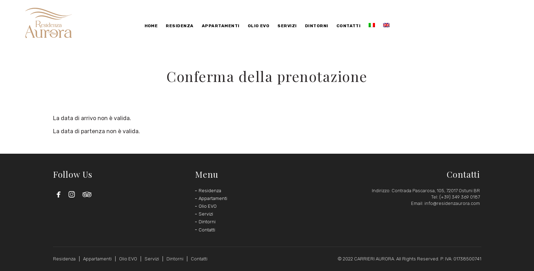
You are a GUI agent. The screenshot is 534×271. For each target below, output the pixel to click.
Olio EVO (208, 206)
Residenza (210, 190)
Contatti (207, 229)
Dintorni (207, 221)
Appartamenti (213, 198)
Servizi (206, 214)
